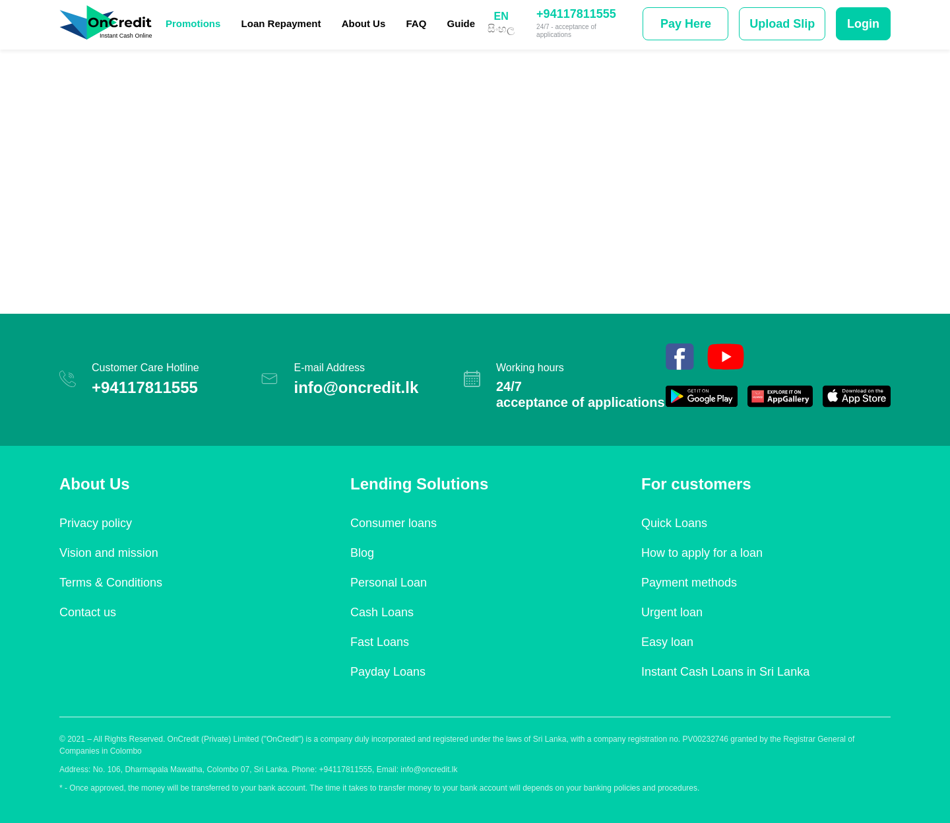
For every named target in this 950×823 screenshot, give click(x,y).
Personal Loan (388, 582)
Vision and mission (108, 552)
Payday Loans (388, 671)
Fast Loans (379, 642)
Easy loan (667, 642)
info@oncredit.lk (356, 387)
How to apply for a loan (702, 552)
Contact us (87, 612)
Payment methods (689, 582)
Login (863, 23)
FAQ (416, 23)
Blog (362, 552)
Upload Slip (782, 23)
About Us (364, 23)
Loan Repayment (281, 23)
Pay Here (685, 23)
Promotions (193, 23)
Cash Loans (382, 612)
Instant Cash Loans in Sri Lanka (725, 671)
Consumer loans (393, 523)
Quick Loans (674, 523)
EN (500, 16)
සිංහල (501, 29)
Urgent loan (672, 612)
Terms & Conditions (110, 582)
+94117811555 (576, 14)
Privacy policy (95, 523)
